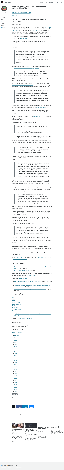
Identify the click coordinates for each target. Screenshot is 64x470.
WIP (46, 2)
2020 (15, 395)
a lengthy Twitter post (28, 40)
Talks (41, 2)
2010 (15, 373)
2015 (15, 384)
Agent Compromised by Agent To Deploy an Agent (18, 445)
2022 (15, 399)
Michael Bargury (8, 2)
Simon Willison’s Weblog (21, 13)
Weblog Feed (10, 465)
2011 (15, 375)
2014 (15, 381)
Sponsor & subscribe (17, 348)
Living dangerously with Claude (22, 286)
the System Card (44, 31)
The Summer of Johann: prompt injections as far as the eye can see (30, 304)
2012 (15, 377)
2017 (15, 388)
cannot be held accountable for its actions (26, 88)
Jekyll (15, 467)
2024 (15, 403)
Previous (22, 428)
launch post (21, 31)
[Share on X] (14, 421)
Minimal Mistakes (19, 467)
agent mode (29, 197)
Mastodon (41, 272)
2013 (15, 379)
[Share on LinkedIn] (26, 421)
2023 (15, 401)
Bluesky (46, 272)
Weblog (51, 2)
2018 (15, 390)
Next (42, 428)
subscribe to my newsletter (20, 274)
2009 (15, 370)
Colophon (16, 351)
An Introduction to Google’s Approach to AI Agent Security (28, 296)
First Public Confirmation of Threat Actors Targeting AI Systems (43, 441)
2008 (15, 368)
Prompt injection (23, 293)
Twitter (50, 272)
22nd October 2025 (20, 272)
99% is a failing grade (39, 124)
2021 (15, 397)
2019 (15, 392)
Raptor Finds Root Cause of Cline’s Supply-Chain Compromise (31, 444)
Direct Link (15, 408)
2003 (15, 357)
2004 (15, 359)
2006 (15, 364)
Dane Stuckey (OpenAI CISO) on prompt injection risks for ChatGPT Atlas (31, 7)
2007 (15, 366)
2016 (15, 386)
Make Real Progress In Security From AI (56, 440)
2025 (15, 406)
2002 (15, 355)
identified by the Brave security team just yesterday (28, 71)
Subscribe (3, 19)
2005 (15, 362)
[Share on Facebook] (19, 421)
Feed (17, 465)
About (56, 2)
